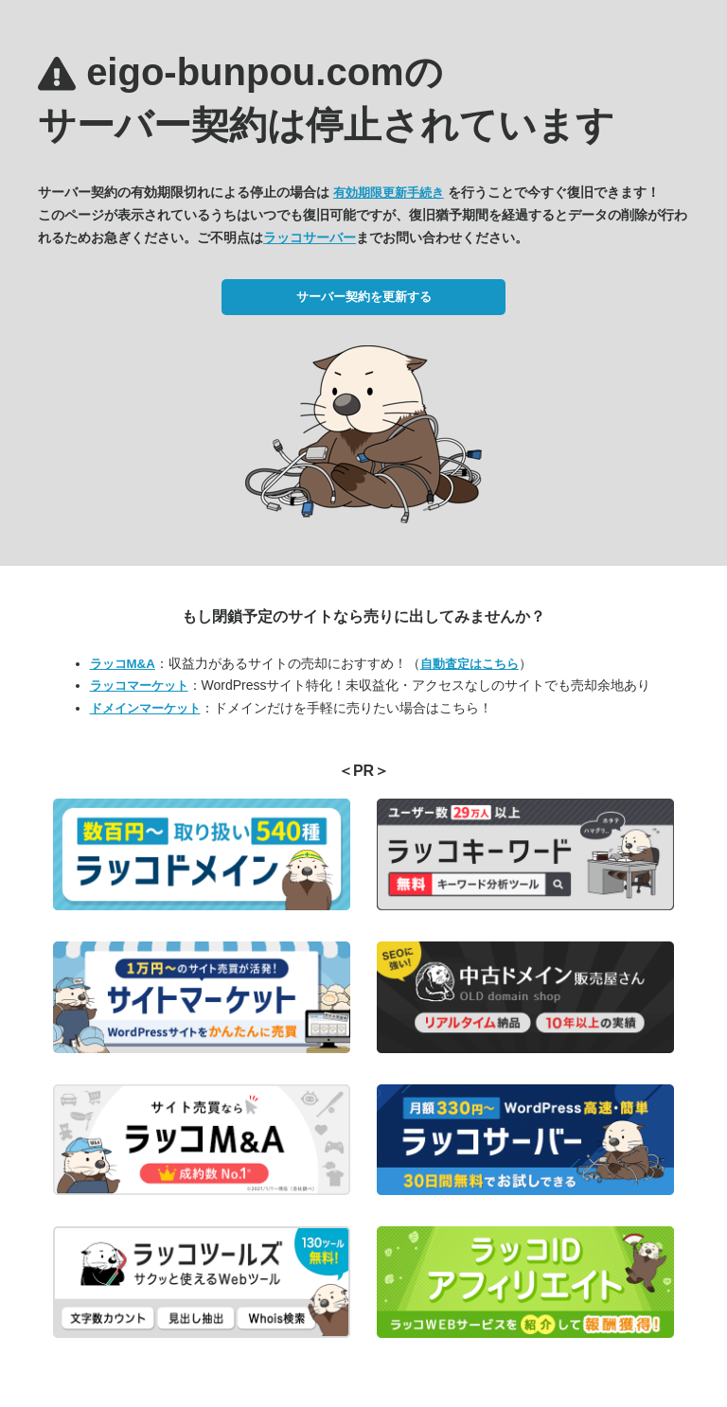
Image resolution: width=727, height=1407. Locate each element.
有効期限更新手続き (388, 192)
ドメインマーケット (145, 708)
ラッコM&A (122, 664)
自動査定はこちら (469, 664)
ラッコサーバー (309, 237)
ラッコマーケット (139, 685)
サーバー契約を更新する (364, 297)
